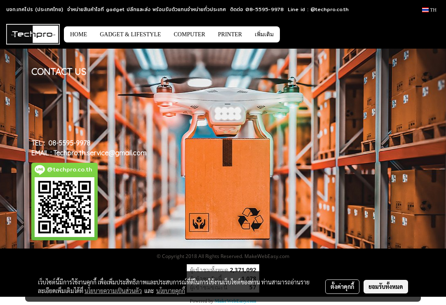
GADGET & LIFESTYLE (130, 34)
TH (429, 10)
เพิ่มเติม (264, 34)
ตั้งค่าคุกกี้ (342, 286)
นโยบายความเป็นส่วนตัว (113, 290)
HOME (78, 34)
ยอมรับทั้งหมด (386, 286)
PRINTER (230, 34)
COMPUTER (189, 34)
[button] (292, 34)
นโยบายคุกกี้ (170, 290)
